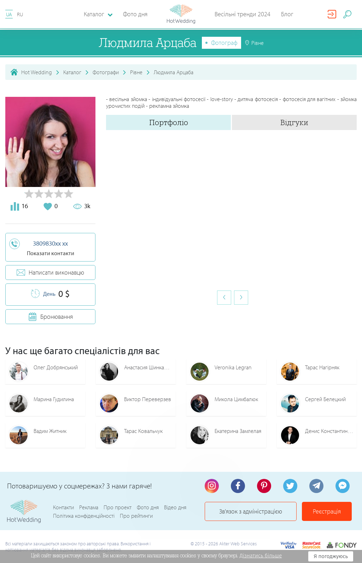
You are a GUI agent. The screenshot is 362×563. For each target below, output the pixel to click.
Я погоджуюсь (331, 556)
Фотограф (224, 43)
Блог (287, 14)
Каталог (72, 72)
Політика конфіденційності (84, 515)
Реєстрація (327, 511)
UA (9, 14)
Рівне (136, 72)
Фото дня (135, 14)
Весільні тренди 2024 (242, 14)
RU (20, 14)
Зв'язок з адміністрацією (250, 511)
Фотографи (106, 72)
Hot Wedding (36, 72)
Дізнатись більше (261, 555)
